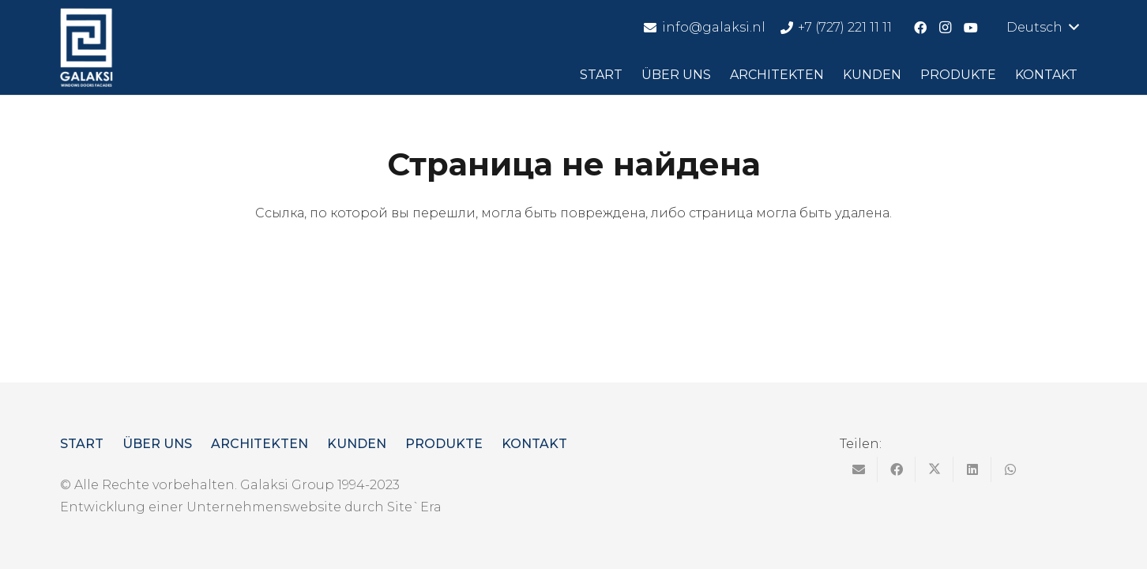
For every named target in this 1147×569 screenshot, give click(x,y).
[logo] (86, 47)
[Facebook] (920, 27)
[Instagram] (945, 27)
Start (81, 443)
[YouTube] (970, 27)
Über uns (157, 443)
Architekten (259, 443)
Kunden (356, 443)
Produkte (444, 443)
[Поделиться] (897, 469)
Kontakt (534, 443)
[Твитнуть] (934, 469)
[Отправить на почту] (859, 469)
